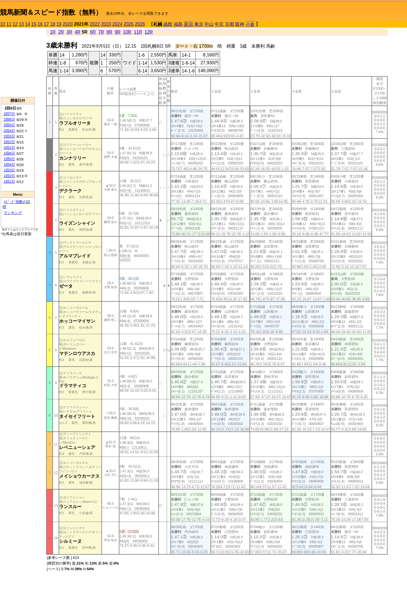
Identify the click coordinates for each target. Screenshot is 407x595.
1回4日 (9, 164)
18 (52, 24)
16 (40, 24)
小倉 (250, 24)
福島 (178, 24)
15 (33, 24)
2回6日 (9, 119)
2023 (106, 24)
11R (138, 32)
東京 (198, 24)
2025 (129, 24)
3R (69, 32)
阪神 (239, 24)
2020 (68, 24)
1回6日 (9, 153)
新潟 (188, 24)
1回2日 (9, 176)
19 (58, 24)
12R (148, 32)
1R (52, 32)
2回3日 (9, 136)
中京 (219, 24)
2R (61, 32)
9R (117, 32)
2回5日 (9, 125)
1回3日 (9, 170)
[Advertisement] (18, 62)
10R (127, 32)
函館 (167, 24)
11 (8, 24)
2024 (117, 24)
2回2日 (9, 142)
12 (15, 24)
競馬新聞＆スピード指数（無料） (51, 12)
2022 (95, 24)
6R (92, 32)
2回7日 (9, 114)
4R (77, 32)
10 (2, 24)
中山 (208, 24)
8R (109, 32)
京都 (229, 24)
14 (27, 24)
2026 (140, 24)
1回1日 (9, 181)
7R (101, 32)
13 (21, 24)
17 (46, 24)
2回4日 (9, 131)
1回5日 (9, 159)
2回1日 (9, 148)
